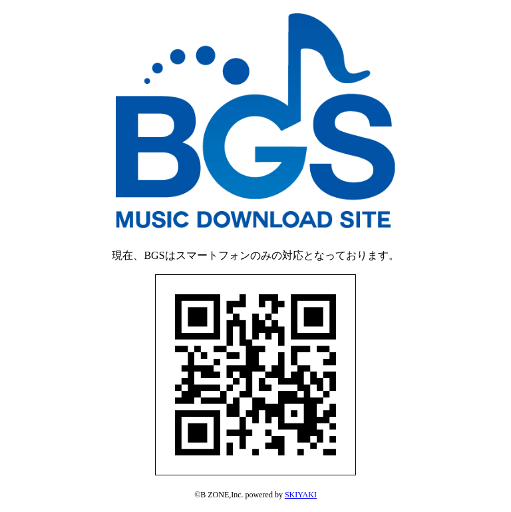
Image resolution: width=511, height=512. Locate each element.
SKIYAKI (301, 494)
